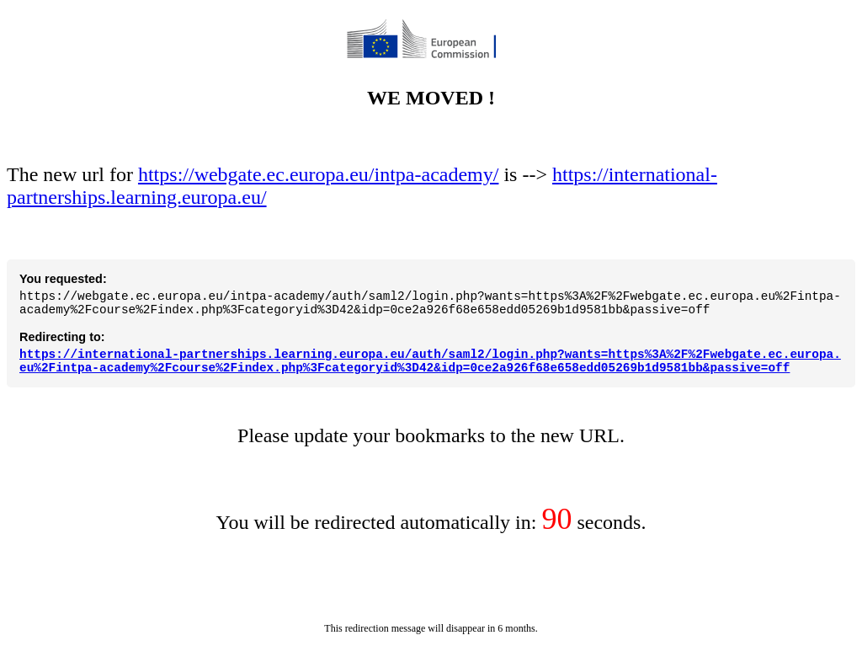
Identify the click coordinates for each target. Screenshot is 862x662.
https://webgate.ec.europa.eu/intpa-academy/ (318, 162)
